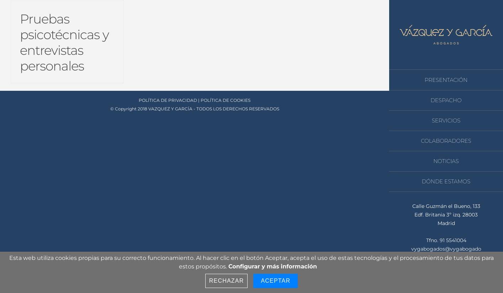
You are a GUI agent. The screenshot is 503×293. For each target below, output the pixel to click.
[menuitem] (446, 80)
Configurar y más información (272, 266)
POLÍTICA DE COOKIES (225, 100)
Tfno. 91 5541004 (446, 240)
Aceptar (275, 281)
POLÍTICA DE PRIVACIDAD (168, 100)
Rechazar (226, 281)
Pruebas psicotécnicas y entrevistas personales (64, 42)
